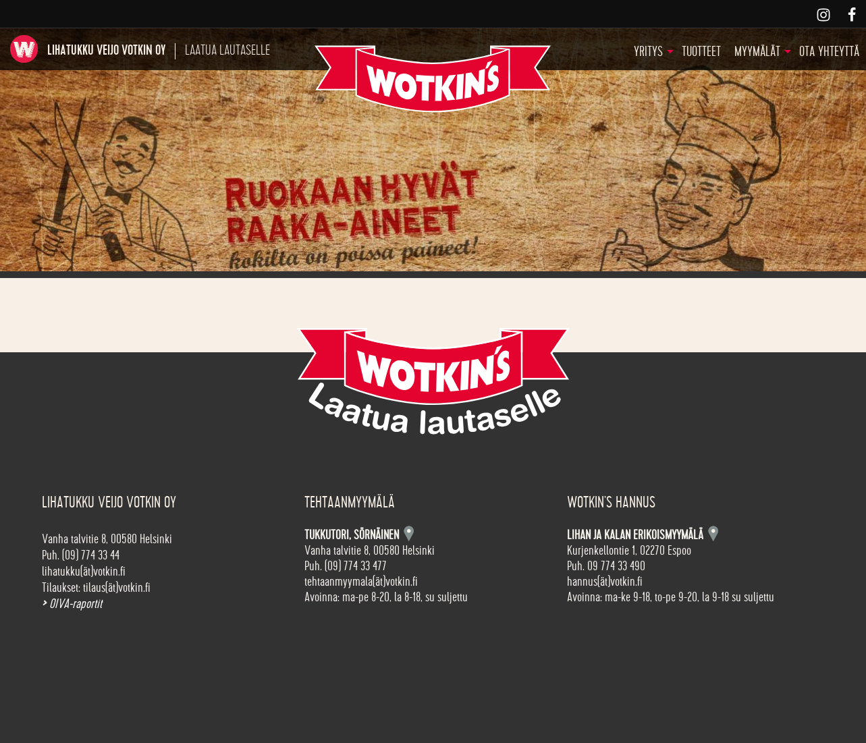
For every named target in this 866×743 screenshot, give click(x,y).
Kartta (713, 533)
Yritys (648, 52)
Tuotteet (701, 52)
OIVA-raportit (72, 604)
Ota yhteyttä (829, 52)
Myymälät (757, 52)
